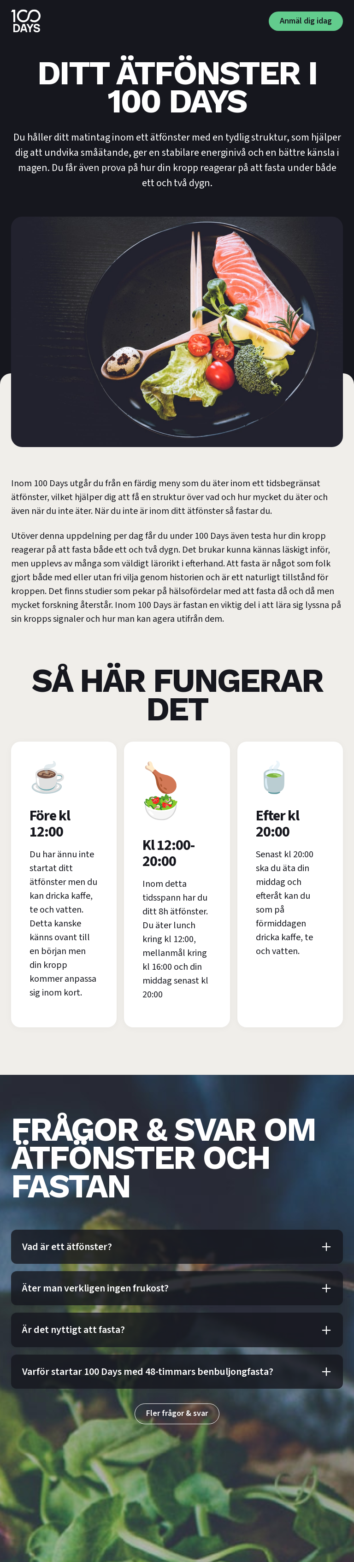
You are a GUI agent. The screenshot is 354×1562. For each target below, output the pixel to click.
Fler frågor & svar (177, 1413)
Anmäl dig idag (306, 21)
